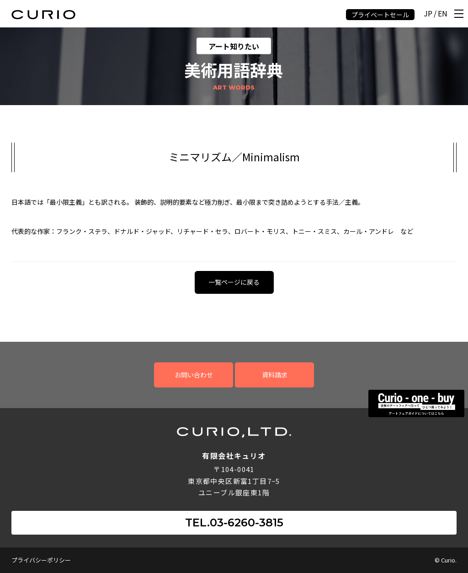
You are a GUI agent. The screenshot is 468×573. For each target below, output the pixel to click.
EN (442, 14)
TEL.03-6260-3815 (234, 522)
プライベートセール (380, 14)
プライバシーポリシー (41, 560)
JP (428, 14)
